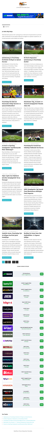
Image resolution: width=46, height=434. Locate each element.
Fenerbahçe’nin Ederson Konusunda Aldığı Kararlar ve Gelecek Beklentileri (11, 104)
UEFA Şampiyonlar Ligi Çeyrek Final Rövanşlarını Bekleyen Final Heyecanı (33, 191)
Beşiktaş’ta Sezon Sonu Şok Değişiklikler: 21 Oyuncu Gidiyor (32, 235)
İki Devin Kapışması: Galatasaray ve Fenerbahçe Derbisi (32, 60)
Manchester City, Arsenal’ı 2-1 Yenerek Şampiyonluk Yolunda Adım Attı (33, 104)
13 (13, 262)
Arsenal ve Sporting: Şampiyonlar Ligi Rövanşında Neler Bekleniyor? (11, 147)
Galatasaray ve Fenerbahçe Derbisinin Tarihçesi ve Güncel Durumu (11, 60)
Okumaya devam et (6, 82)
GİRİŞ (41, 274)
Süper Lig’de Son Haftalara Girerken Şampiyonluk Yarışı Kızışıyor (11, 178)
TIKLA (41, 283)
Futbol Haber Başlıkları (13, 56)
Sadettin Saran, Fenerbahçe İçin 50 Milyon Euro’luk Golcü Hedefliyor (12, 235)
